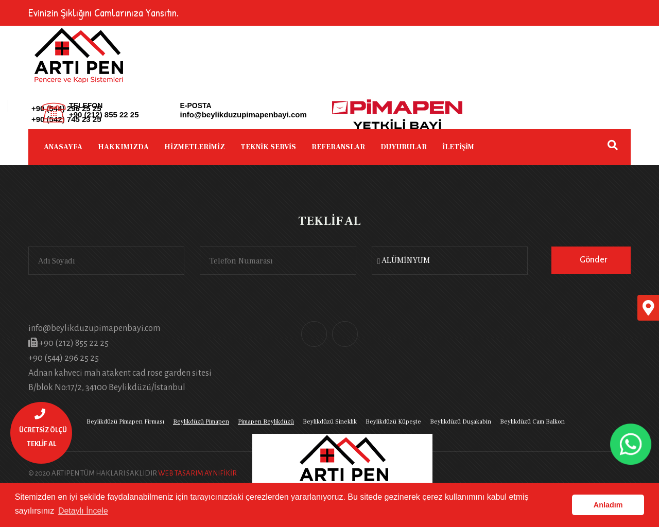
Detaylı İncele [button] (83, 510)
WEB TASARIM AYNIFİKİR (197, 473)
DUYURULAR (403, 147)
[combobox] (450, 261)
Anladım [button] (608, 505)
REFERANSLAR (338, 147)
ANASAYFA (63, 147)
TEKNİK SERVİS (268, 147)
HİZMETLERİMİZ (194, 147)
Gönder (594, 260)
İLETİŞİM (458, 147)
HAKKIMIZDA (123, 147)
